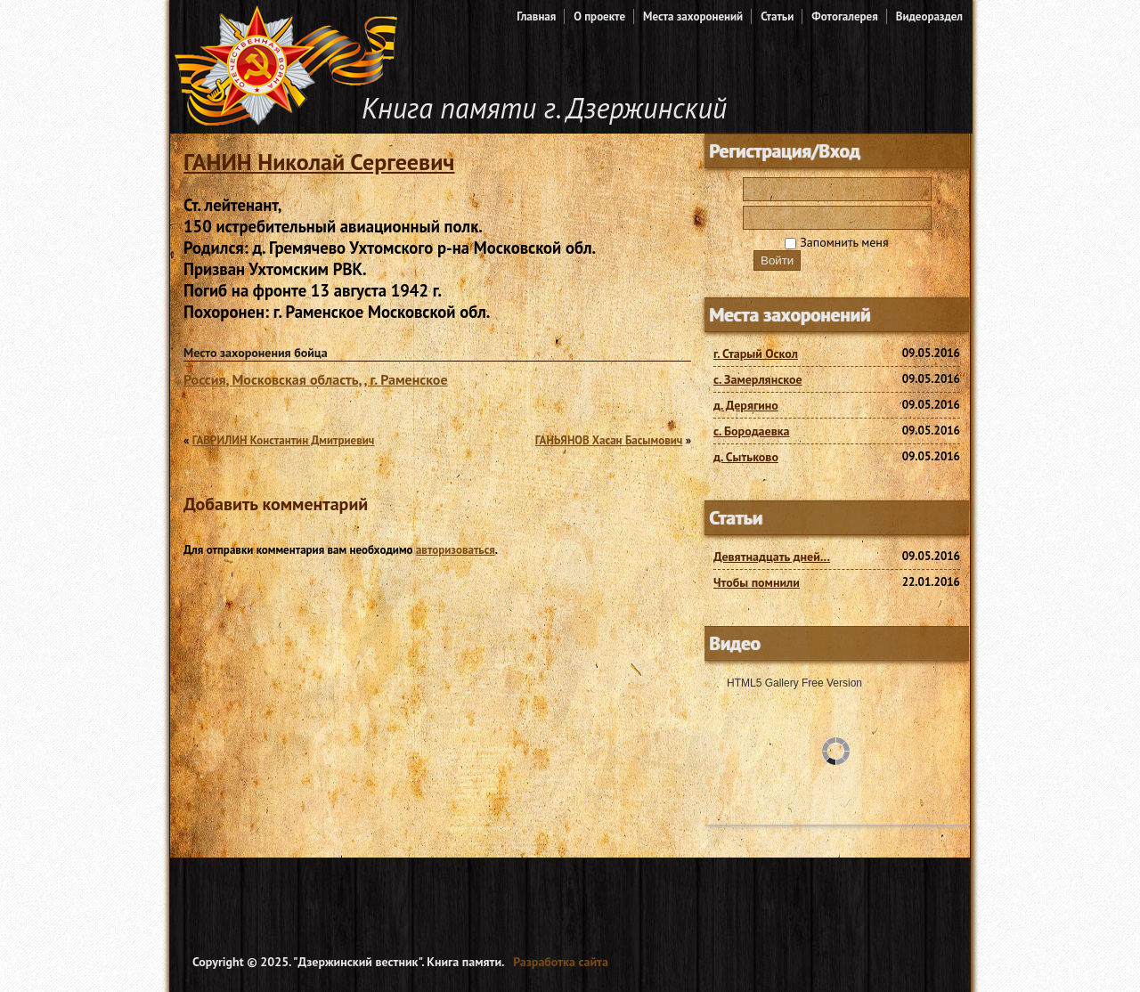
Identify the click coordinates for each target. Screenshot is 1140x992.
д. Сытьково (745, 457)
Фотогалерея (844, 16)
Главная (536, 16)
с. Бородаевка (751, 431)
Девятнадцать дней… (771, 557)
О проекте (599, 16)
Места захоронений (693, 16)
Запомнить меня (836, 242)
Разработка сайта (560, 962)
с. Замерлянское (757, 379)
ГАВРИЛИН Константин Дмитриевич (283, 440)
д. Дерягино (745, 405)
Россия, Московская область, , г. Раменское (315, 379)
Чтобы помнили (756, 582)
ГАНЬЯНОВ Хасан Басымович (609, 440)
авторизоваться (455, 549)
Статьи (777, 16)
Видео (735, 643)
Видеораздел (929, 16)
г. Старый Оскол (755, 354)
